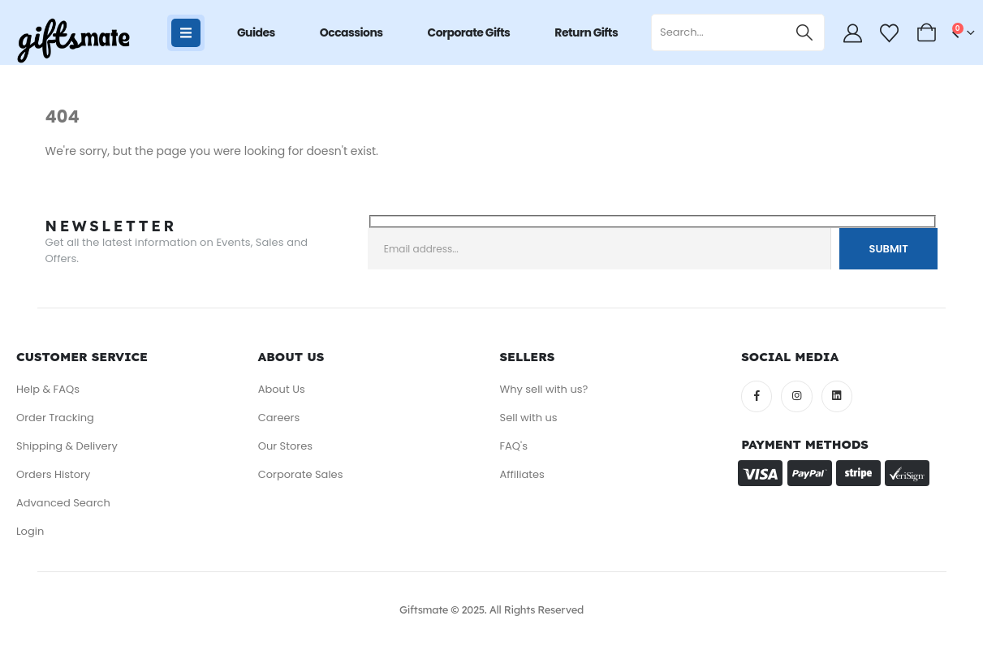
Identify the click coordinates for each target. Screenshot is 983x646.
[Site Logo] (73, 41)
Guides (256, 32)
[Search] (805, 32)
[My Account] (852, 33)
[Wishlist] (889, 33)
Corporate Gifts (469, 32)
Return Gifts (586, 32)
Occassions (351, 32)
